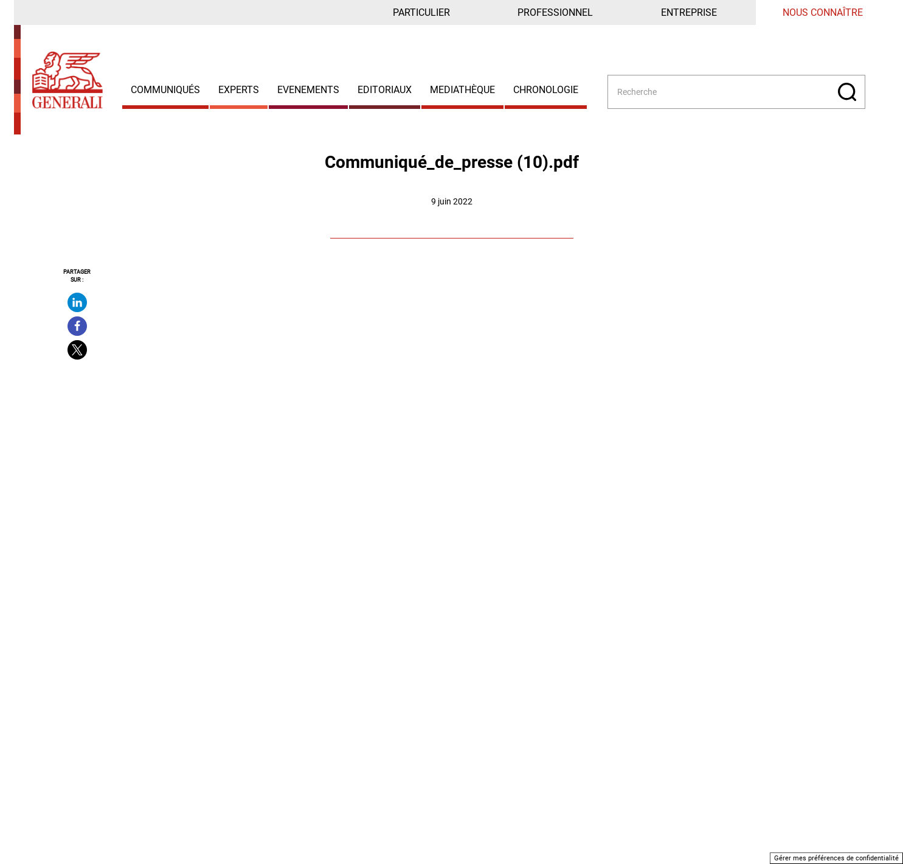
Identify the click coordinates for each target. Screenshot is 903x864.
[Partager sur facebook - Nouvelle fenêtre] (77, 326)
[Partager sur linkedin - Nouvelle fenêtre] (77, 302)
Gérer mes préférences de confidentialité (836, 858)
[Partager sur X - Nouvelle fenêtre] (77, 350)
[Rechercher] (847, 92)
